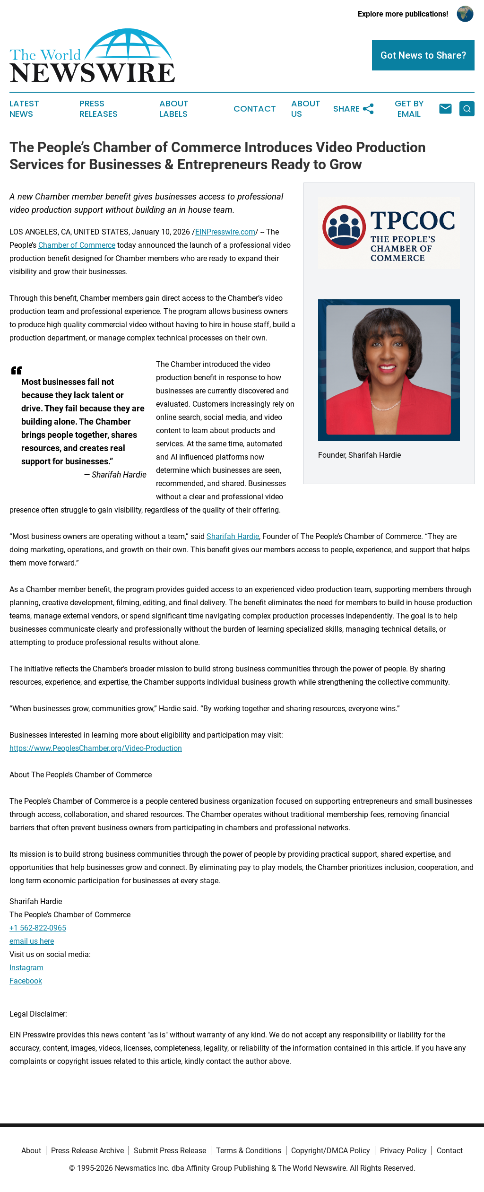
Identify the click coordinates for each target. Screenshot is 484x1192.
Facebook (25, 980)
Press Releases (98, 108)
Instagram (26, 967)
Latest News (24, 108)
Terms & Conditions (248, 1150)
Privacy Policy (403, 1150)
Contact (254, 109)
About (31, 1150)
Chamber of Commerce (76, 245)
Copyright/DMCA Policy (330, 1150)
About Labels (174, 108)
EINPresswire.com (225, 231)
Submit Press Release (170, 1150)
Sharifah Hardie (233, 536)
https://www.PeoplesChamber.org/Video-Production (95, 748)
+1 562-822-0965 (37, 927)
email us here (31, 941)
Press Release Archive (87, 1150)
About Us (305, 108)
